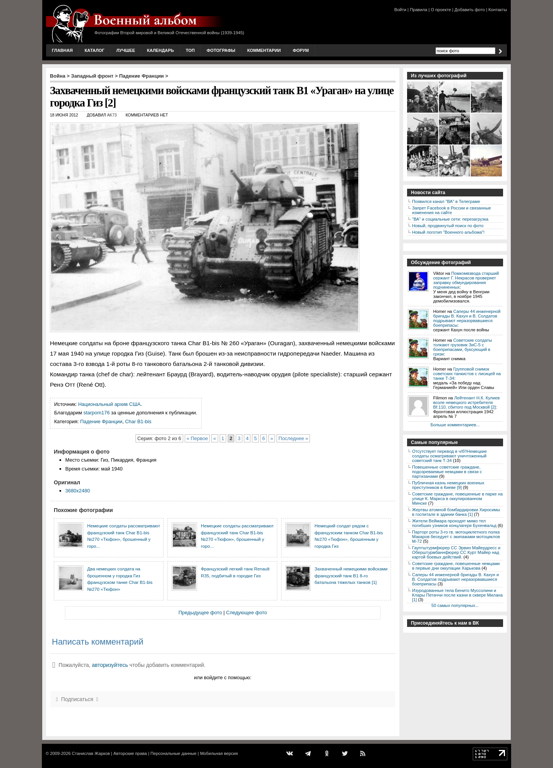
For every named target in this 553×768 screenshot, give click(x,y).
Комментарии (264, 50)
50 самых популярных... (454, 605)
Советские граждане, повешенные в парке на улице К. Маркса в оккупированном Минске (457, 498)
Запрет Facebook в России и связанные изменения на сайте (451, 210)
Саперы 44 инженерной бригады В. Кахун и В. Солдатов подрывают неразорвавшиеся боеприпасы (466, 318)
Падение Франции (141, 76)
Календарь (160, 50)
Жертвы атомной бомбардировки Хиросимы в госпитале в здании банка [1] (456, 512)
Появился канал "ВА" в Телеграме (446, 201)
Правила (418, 9)
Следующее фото (246, 612)
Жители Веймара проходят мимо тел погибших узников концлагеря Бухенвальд (454, 523)
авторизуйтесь (110, 665)
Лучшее (125, 50)
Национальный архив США (109, 404)
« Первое (197, 438)
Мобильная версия (219, 753)
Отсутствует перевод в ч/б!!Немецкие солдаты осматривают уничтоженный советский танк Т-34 (449, 456)
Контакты (497, 9)
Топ (190, 50)
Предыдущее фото (200, 612)
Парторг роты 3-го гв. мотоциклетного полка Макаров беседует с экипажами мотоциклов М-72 (456, 537)
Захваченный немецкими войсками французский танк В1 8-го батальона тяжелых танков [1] (351, 575)
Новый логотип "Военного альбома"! (448, 232)
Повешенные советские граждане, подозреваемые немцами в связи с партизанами (447, 472)
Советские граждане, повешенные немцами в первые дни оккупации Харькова (456, 565)
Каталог (94, 50)
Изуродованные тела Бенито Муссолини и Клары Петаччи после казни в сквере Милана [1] (457, 595)
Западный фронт (92, 76)
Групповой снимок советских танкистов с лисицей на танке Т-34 (467, 374)
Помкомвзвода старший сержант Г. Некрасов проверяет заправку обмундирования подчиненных (466, 280)
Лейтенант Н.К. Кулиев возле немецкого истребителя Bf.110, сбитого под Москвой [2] (466, 402)
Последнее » (293, 438)
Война (57, 76)
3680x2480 (77, 491)
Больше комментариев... (455, 424)
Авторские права (130, 753)
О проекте (441, 9)
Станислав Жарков (91, 753)
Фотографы (221, 50)
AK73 (112, 115)
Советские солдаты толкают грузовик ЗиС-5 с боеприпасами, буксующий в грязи (462, 347)
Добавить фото (470, 9)
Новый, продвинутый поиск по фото (447, 225)
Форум (301, 50)
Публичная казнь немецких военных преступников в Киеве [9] (448, 485)
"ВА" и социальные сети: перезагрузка (450, 219)
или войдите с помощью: (222, 677)
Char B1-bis (138, 421)
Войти (400, 9)
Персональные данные (174, 753)
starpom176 (96, 413)
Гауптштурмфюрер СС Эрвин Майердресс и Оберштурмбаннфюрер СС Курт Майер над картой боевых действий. (456, 552)
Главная (62, 50)
